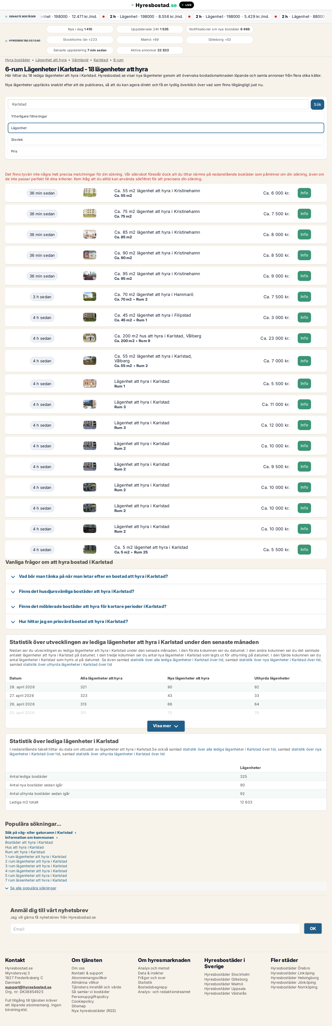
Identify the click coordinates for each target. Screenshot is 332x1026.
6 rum (118, 60)
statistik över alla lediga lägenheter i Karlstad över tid (176, 659)
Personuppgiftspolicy (90, 996)
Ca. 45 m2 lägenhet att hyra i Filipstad (152, 315)
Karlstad (101, 60)
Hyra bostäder (17, 60)
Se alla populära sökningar (33, 888)
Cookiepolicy (83, 1001)
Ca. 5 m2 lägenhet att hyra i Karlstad (151, 547)
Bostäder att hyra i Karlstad (29, 842)
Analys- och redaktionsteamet (164, 991)
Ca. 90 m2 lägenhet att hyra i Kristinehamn (157, 252)
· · (68, 16)
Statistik (145, 982)
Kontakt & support (87, 973)
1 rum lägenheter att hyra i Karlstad (35, 856)
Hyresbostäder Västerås (225, 993)
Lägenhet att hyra (51, 60)
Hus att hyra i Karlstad (24, 847)
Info (304, 192)
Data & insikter (150, 973)
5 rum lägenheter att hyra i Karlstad (36, 875)
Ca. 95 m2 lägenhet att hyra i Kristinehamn (157, 273)
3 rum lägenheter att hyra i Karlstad (36, 866)
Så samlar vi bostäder (90, 991)
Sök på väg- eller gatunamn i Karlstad (39, 832)
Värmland (80, 60)
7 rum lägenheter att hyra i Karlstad (36, 880)
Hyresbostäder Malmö (223, 984)
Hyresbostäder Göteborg (226, 979)
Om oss (78, 968)
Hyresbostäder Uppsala (225, 988)
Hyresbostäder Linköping (293, 973)
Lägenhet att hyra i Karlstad (142, 381)
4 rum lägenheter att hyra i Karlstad (36, 871)
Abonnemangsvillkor (89, 977)
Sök (317, 104)
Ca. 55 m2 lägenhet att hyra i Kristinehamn (157, 190)
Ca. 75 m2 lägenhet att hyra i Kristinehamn (157, 211)
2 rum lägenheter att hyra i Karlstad (36, 861)
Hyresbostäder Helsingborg (295, 977)
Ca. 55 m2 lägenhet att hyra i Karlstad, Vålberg (153, 358)
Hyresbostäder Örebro (290, 968)
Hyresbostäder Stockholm (227, 974)
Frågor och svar (151, 977)
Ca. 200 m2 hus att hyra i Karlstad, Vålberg (158, 335)
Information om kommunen (29, 837)
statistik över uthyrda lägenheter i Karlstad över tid (67, 664)
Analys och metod (153, 968)
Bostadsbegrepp (152, 987)
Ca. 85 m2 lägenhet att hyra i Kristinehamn (157, 232)
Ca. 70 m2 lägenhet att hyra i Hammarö (153, 294)
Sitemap (79, 1006)
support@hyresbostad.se (28, 987)
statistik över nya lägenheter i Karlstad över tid (280, 659)
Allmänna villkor (85, 982)
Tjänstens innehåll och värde (96, 987)
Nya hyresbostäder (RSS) (94, 1010)
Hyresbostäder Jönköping (293, 982)
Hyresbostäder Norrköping (294, 987)
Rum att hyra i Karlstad (25, 852)
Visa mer (162, 725)
